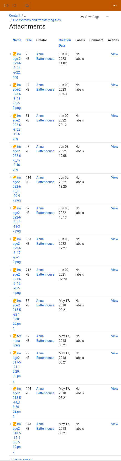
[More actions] (107, 16)
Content (14, 15)
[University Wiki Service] (21, 5)
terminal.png (17, 340)
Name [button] (17, 40)
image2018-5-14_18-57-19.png (17, 437)
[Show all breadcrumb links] (24, 15)
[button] (11, 54)
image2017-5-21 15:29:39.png (17, 366)
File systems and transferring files (37, 20)
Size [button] (29, 40)
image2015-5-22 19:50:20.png (17, 314)
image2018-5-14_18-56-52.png (17, 402)
